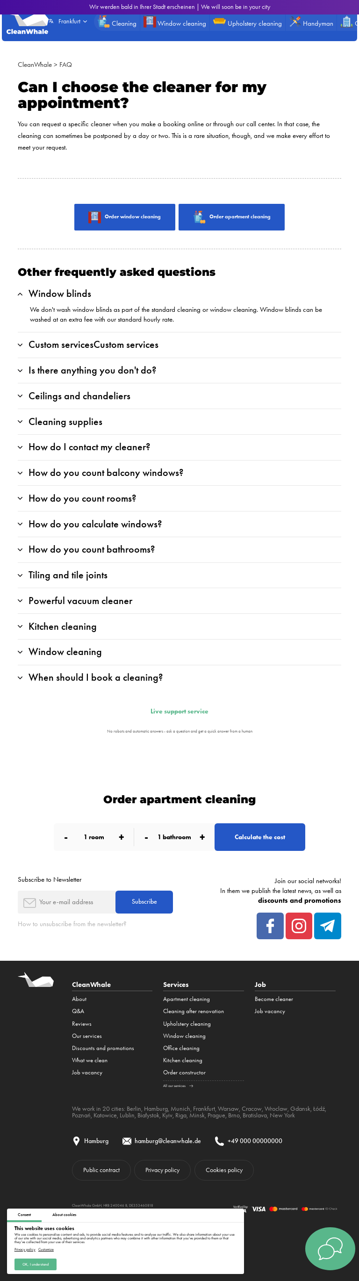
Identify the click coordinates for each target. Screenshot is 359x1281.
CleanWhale (35, 64)
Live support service (179, 711)
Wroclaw (276, 1108)
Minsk (197, 1115)
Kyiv (167, 1115)
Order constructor (184, 1072)
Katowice (105, 1115)
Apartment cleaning (186, 998)
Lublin (127, 1115)
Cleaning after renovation (193, 1011)
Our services (87, 1035)
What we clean (90, 1060)
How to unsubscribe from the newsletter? (72, 924)
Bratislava (255, 1115)
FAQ (65, 64)
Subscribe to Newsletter (49, 879)
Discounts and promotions (103, 1047)
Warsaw (228, 1108)
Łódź (319, 1108)
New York (282, 1115)
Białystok (148, 1115)
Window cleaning (184, 1035)
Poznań (81, 1115)
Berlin (134, 1108)
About (79, 998)
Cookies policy (224, 1169)
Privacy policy (25, 1249)
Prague (216, 1115)
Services (176, 984)
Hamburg (156, 1108)
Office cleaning (181, 1047)
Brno (234, 1115)
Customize (46, 1249)
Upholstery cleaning (187, 1023)
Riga (181, 1115)
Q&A (78, 1011)
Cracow (252, 1108)
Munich (180, 1108)
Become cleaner (274, 998)
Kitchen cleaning (182, 1060)
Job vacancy (87, 1072)
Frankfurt (204, 1108)
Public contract (101, 1169)
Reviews (82, 1023)
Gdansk (300, 1108)
